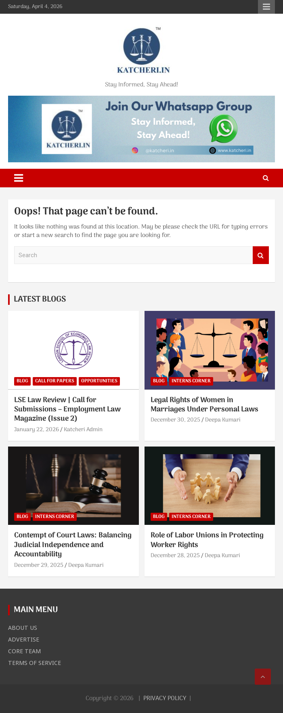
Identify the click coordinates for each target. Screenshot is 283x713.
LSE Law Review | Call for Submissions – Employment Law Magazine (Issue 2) (67, 409)
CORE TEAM (24, 651)
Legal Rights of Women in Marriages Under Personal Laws (204, 404)
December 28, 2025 (175, 555)
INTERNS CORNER (191, 381)
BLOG (22, 381)
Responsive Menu (266, 7)
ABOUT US (22, 627)
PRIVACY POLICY (164, 698)
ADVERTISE (23, 639)
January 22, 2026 (36, 429)
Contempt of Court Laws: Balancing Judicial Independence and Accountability (73, 545)
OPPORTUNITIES (99, 381)
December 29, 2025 (38, 565)
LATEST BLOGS (40, 299)
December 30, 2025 (175, 420)
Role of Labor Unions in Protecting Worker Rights (207, 540)
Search (261, 255)
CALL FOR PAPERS (54, 381)
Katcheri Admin (83, 429)
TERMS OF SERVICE (34, 662)
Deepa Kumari (223, 420)
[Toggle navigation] (18, 178)
